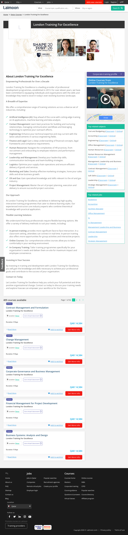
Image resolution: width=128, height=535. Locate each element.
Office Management (96, 213)
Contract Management (97, 232)
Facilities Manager (95, 209)
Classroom (110, 131)
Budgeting (92, 199)
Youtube (30, 516)
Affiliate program (88, 498)
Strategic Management (97, 241)
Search (118, 8)
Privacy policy (106, 530)
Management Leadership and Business (104, 227)
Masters (67, 482)
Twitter (14, 516)
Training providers (16, 525)
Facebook (9, 516)
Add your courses (94, 2)
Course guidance (70, 490)
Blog (6, 498)
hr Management (95, 222)
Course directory (88, 494)
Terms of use (120, 530)
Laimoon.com (92, 530)
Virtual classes (69, 498)
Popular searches (50, 478)
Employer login (32, 490)
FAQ (6, 486)
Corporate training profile (107, 74)
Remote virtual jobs (34, 486)
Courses (38, 2)
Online (119, 131)
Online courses (87, 478)
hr (89, 218)
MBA (83, 482)
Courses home (69, 478)
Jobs (49, 2)
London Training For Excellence (55, 24)
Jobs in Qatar (31, 478)
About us (8, 482)
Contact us (9, 494)
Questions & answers (72, 494)
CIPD (83, 486)
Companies (31, 482)
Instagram (24, 516)
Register (114, 2)
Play (106, 99)
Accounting (93, 204)
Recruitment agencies (52, 482)
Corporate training (71, 486)
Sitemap (8, 490)
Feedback (2, 264)
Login (107, 2)
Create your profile (51, 486)
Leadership (93, 236)
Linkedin (19, 516)
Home (7, 478)
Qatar (17, 316)
